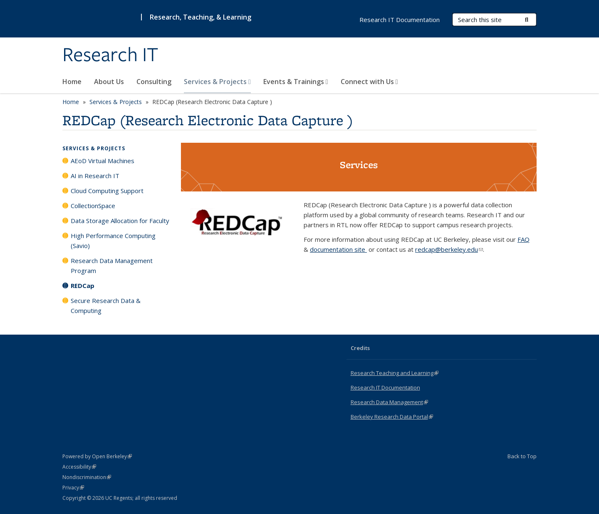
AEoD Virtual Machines (102, 160)
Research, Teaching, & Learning (200, 17)
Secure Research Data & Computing (106, 305)
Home (72, 81)
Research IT (110, 55)
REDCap (82, 285)
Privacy (73, 487)
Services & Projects (217, 81)
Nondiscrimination (86, 477)
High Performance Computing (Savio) (113, 240)
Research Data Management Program (112, 265)
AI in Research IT (95, 175)
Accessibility (79, 466)
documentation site (338, 249)
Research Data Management (389, 402)
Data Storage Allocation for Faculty (120, 220)
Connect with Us (369, 81)
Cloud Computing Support (107, 190)
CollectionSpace (93, 205)
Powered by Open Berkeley (97, 456)
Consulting (153, 81)
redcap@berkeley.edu (449, 249)
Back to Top (522, 456)
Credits (360, 348)
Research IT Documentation (399, 19)
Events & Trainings (295, 81)
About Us (109, 81)
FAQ (523, 239)
